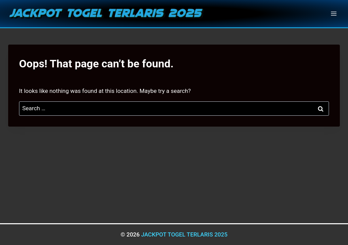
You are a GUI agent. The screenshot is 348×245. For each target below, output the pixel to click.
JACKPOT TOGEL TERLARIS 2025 (184, 234)
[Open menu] (333, 13)
